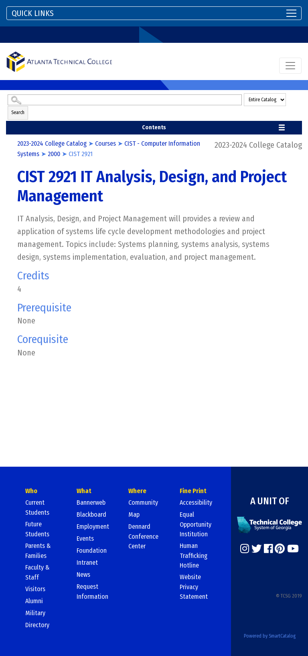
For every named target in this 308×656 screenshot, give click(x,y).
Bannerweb (91, 502)
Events (85, 538)
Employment (93, 526)
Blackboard (91, 514)
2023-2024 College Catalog (52, 143)
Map (134, 514)
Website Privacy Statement (194, 586)
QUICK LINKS (33, 13)
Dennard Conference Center (143, 536)
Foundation (92, 550)
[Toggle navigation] (154, 13)
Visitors (35, 589)
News (83, 574)
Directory (37, 625)
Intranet (87, 562)
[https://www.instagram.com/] (244, 549)
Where (137, 491)
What (84, 491)
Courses (105, 143)
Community (143, 502)
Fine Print (193, 491)
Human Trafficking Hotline (193, 555)
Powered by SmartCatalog (270, 636)
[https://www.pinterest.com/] (280, 549)
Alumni (34, 601)
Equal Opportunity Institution (195, 524)
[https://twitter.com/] (256, 549)
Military (35, 613)
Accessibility (196, 502)
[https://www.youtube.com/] (293, 549)
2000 (54, 154)
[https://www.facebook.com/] (268, 549)
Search (17, 112)
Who (31, 491)
